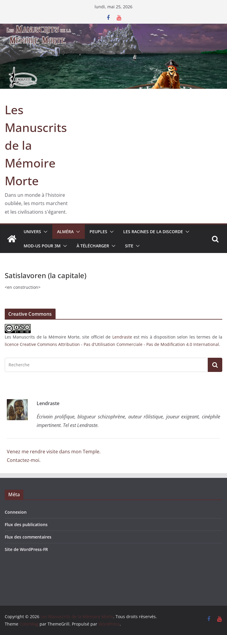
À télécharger (93, 246)
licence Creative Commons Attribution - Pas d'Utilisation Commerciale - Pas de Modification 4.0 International (112, 344)
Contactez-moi (23, 460)
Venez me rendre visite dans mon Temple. (53, 451)
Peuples (98, 231)
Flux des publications (26, 524)
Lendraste (122, 337)
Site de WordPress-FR (26, 549)
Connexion (16, 512)
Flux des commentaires (28, 537)
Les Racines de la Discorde (153, 231)
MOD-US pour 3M (42, 246)
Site (129, 246)
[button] (44, 232)
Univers (32, 231)
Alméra (65, 231)
